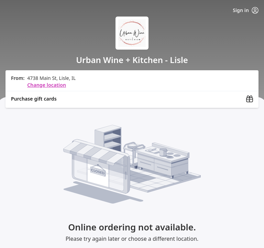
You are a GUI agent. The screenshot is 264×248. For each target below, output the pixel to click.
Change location (46, 85)
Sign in (245, 10)
